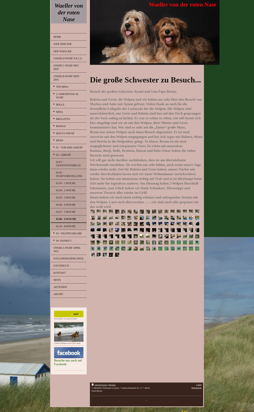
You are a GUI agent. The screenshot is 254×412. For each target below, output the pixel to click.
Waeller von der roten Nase (68, 12)
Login (199, 384)
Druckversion (99, 385)
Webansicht (196, 388)
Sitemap (111, 385)
